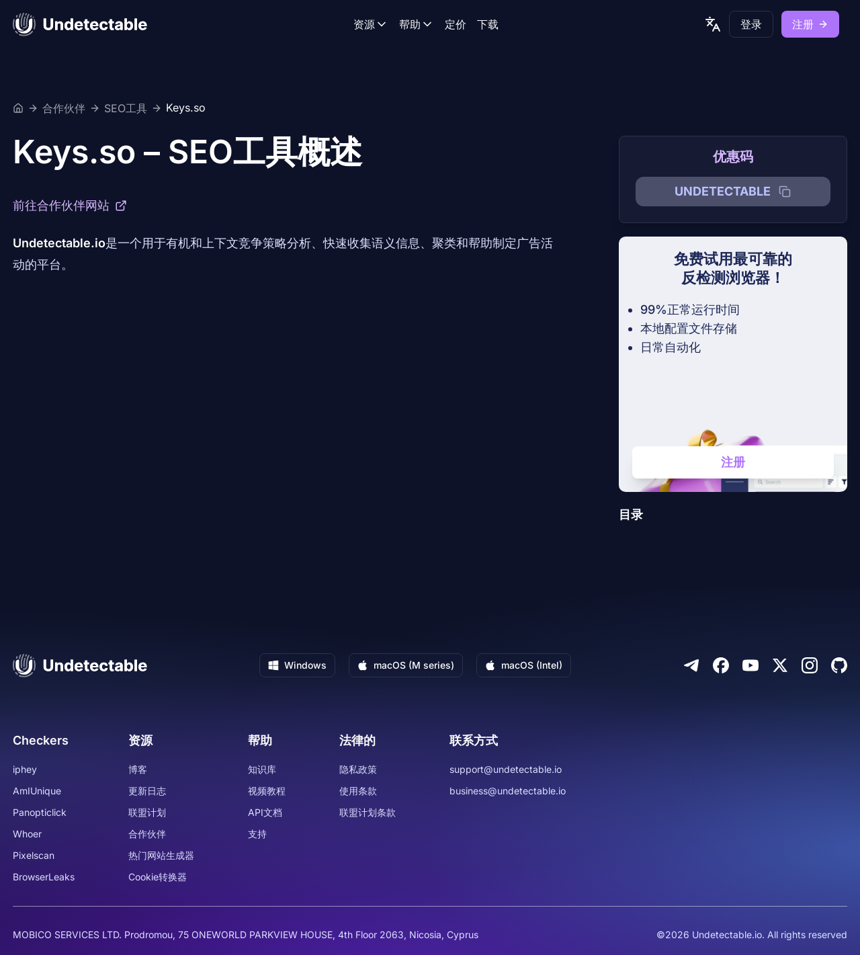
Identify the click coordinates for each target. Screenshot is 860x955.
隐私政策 (358, 769)
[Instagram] (810, 665)
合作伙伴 (63, 108)
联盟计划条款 (367, 812)
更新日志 (147, 790)
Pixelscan (33, 855)
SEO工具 (125, 108)
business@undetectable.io (507, 790)
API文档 (265, 812)
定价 (455, 24)
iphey (25, 769)
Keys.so (186, 108)
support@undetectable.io (505, 769)
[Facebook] (721, 665)
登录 (751, 24)
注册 (810, 24)
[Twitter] (780, 665)
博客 (137, 769)
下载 (488, 24)
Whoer (27, 833)
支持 (257, 833)
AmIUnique (37, 790)
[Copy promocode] (785, 191)
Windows (297, 665)
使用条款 (358, 790)
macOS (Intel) (523, 665)
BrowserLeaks (44, 876)
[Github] (839, 665)
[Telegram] (691, 665)
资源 (370, 24)
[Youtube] (750, 665)
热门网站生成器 (161, 855)
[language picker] (713, 24)
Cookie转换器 (157, 876)
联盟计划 (147, 812)
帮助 (416, 24)
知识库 (262, 769)
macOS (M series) (405, 665)
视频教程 (267, 790)
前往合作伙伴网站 (70, 205)
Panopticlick (40, 812)
